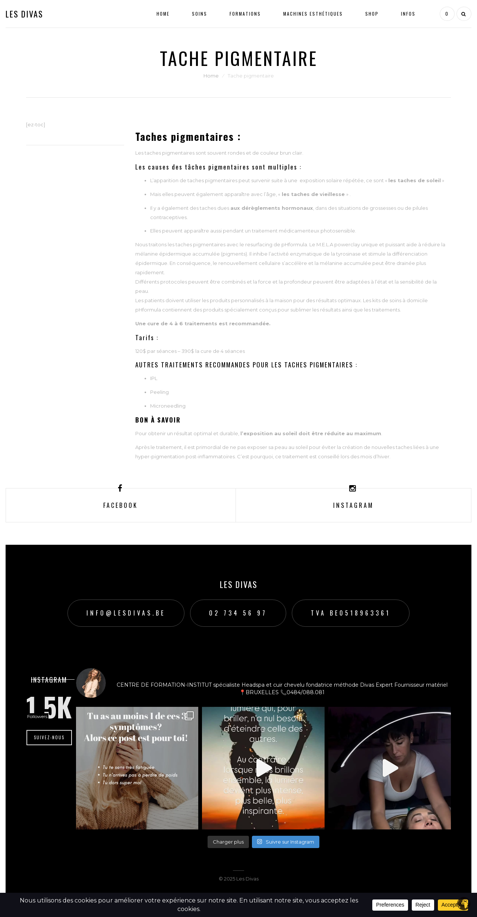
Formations (245, 13)
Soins (199, 13)
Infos (408, 13)
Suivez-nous (49, 737)
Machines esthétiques (313, 13)
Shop (372, 13)
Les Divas (24, 14)
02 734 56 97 (238, 612)
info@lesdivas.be (125, 612)
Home (163, 13)
